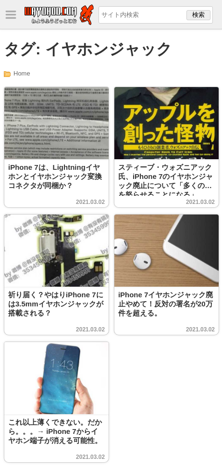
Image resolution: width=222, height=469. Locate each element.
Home (21, 73)
